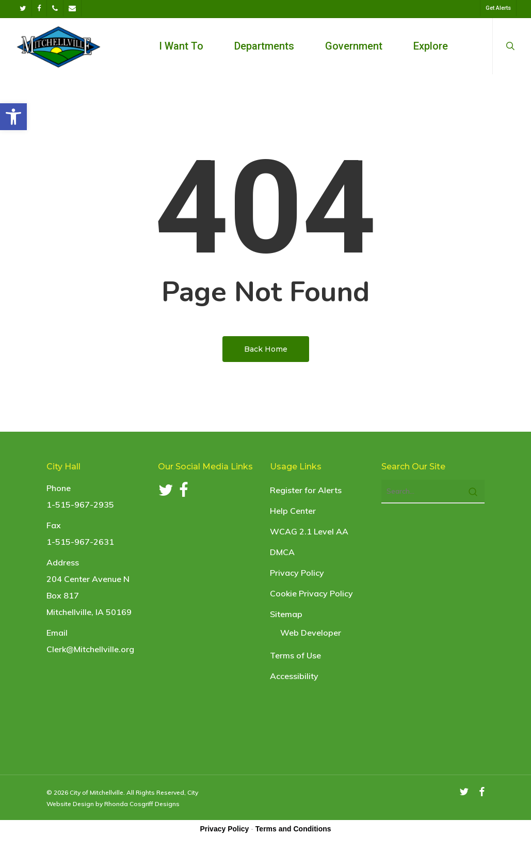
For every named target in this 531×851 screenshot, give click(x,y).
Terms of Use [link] (295, 655)
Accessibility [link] (294, 676)
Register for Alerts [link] (306, 490)
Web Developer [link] (310, 632)
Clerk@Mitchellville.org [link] (90, 649)
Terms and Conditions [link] (293, 829)
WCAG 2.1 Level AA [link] (309, 531)
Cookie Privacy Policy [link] (311, 593)
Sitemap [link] (286, 614)
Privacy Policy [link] (297, 573)
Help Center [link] (293, 511)
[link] (13, 116)
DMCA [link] (282, 552)
